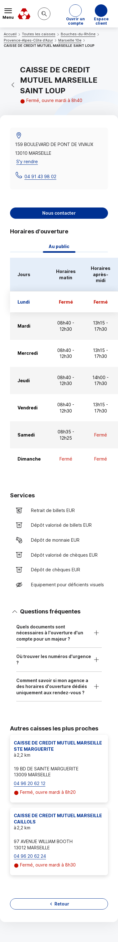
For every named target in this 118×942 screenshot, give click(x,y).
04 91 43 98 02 (40, 176)
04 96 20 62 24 (30, 856)
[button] (75, 13)
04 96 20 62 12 (29, 783)
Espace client (101, 20)
